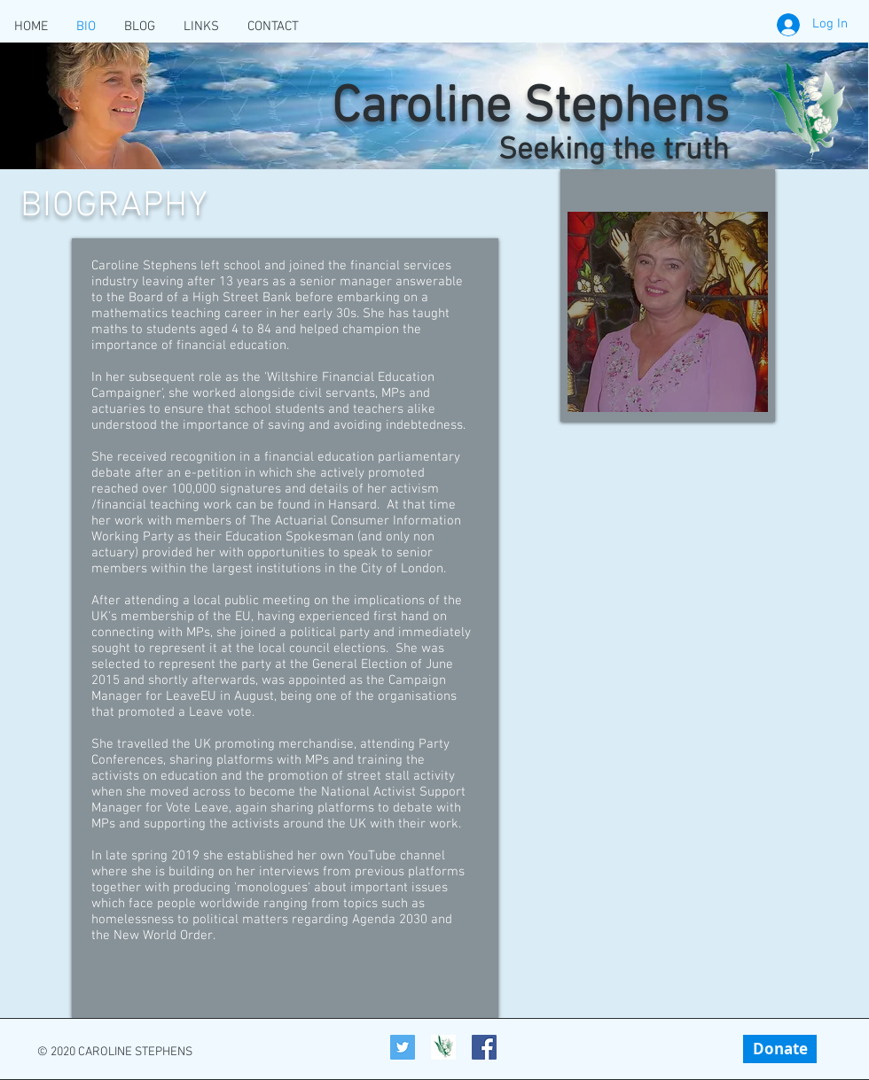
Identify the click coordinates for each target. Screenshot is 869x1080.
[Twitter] (402, 1047)
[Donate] (780, 1049)
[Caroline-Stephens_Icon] (443, 1047)
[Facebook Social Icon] (484, 1047)
